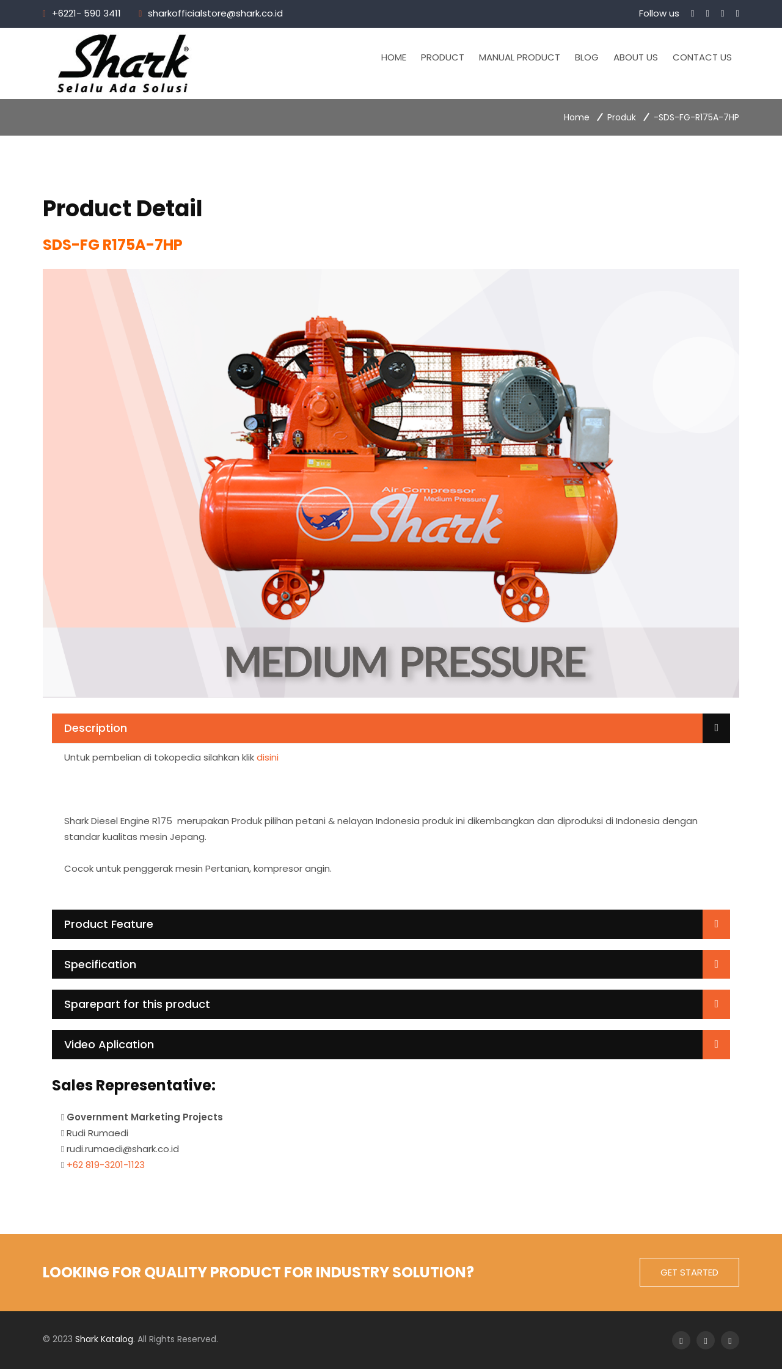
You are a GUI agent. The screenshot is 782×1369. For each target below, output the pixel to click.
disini (268, 757)
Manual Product (519, 57)
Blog (587, 57)
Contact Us (702, 57)
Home (393, 57)
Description (95, 728)
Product (442, 57)
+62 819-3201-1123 (106, 1164)
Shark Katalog (104, 1339)
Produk (621, 117)
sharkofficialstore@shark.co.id (215, 13)
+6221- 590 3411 (86, 13)
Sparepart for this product (137, 1004)
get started (689, 1272)
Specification (100, 964)
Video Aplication (109, 1044)
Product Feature (108, 924)
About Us (635, 57)
